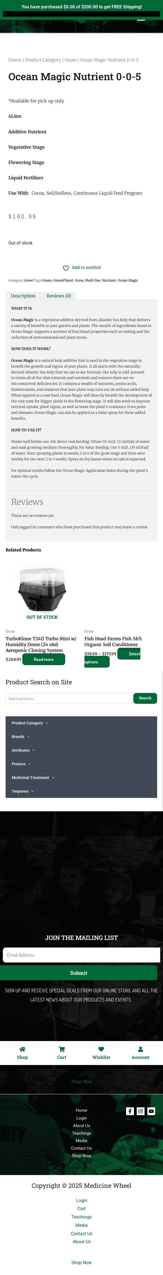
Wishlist (101, 1057)
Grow (70, 60)
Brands (20, 736)
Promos (21, 764)
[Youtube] (151, 1111)
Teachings (81, 1133)
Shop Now (81, 1081)
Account (140, 1057)
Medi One (92, 280)
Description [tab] (23, 296)
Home (14, 60)
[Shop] (22, 1049)
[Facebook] (130, 1111)
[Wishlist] (101, 1049)
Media (81, 1140)
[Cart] (62, 1049)
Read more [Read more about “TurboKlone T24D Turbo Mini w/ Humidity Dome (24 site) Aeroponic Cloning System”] (44, 659)
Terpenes (23, 791)
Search (145, 697)
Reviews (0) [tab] (59, 296)
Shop (22, 1057)
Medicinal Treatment (33, 777)
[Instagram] (141, 1111)
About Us (81, 1125)
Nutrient (109, 280)
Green (47, 280)
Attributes (23, 750)
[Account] (140, 1049)
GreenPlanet (63, 280)
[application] (45, 723)
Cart (61, 1057)
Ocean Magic (128, 280)
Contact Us (81, 1148)
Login (81, 1118)
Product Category (30, 723)
